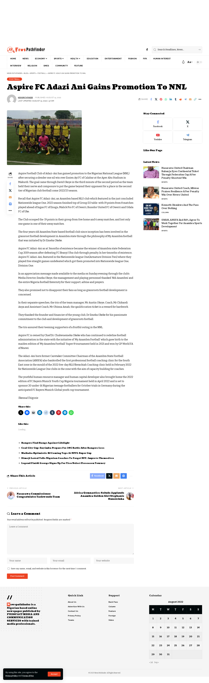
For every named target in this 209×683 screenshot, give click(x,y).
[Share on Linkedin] (171, 100)
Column (165, 211)
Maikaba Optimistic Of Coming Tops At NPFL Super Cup (59, 454)
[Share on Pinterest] (161, 100)
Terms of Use (31, 676)
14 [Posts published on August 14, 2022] (198, 633)
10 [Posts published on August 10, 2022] (168, 633)
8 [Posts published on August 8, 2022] (153, 633)
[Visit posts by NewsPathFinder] (11, 100)
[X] (187, 123)
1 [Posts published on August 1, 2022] (153, 624)
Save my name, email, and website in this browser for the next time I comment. (48, 574)
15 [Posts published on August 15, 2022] (153, 642)
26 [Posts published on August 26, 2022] (183, 651)
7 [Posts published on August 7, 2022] (198, 624)
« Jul (151, 669)
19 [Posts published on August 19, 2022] (183, 642)
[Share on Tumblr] (175, 100)
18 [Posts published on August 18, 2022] (175, 642)
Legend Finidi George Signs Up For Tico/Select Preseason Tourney (66, 464)
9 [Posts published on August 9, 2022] (160, 633)
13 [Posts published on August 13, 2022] (190, 633)
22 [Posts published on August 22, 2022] (153, 651)
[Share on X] (156, 100)
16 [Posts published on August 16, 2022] (160, 642)
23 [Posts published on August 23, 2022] (160, 651)
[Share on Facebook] (151, 100)
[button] (54, 674)
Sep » (157, 669)
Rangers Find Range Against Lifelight (47, 443)
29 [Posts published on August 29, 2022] (153, 660)
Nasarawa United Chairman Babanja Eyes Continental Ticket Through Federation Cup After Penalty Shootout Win (180, 171)
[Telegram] (187, 136)
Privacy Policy (13, 676)
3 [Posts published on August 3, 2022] (168, 624)
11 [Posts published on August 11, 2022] (176, 633)
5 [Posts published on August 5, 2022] (183, 624)
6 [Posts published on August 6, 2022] (191, 624)
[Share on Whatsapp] (166, 100)
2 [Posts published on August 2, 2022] (160, 624)
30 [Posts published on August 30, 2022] (160, 660)
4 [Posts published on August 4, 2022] (176, 624)
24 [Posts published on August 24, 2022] (168, 651)
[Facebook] (147, 50)
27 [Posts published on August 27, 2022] (190, 651)
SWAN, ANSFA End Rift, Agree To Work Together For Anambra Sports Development (181, 222)
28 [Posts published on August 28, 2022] (198, 651)
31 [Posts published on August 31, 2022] (168, 660)
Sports (164, 181)
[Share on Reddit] (180, 100)
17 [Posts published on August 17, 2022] (168, 642)
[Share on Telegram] (185, 100)
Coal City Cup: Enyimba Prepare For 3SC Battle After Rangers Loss (66, 449)
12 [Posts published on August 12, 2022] (183, 633)
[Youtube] (157, 136)
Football (15, 79)
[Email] (190, 100)
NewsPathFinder (26, 99)
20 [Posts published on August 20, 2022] (190, 642)
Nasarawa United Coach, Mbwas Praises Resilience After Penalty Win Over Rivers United (180, 190)
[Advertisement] (94, 22)
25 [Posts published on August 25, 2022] (175, 651)
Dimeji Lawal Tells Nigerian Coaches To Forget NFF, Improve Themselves (71, 459)
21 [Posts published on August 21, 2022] (198, 642)
